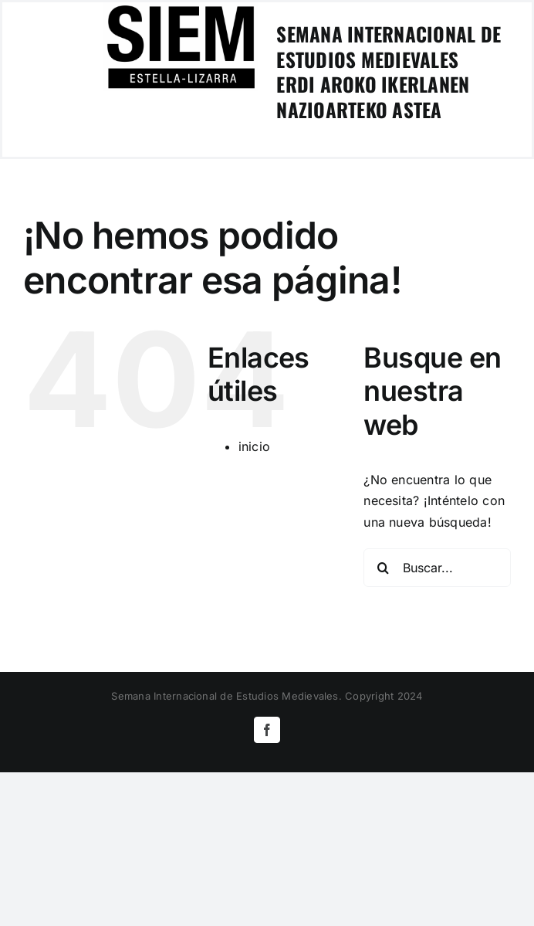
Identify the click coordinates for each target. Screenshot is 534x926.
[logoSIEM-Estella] (180, 8)
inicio (254, 446)
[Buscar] (382, 567)
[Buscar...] (437, 567)
